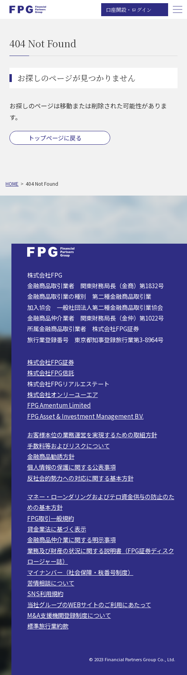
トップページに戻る (54, 137)
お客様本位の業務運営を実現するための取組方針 (92, 434)
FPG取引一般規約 (50, 518)
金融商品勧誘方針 (50, 456)
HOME (12, 183)
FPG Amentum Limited (59, 405)
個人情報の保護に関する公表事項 (71, 466)
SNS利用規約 (45, 593)
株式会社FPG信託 (50, 372)
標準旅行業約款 (48, 625)
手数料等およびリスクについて (68, 445)
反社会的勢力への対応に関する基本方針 (80, 478)
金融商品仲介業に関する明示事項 (71, 539)
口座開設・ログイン (129, 9)
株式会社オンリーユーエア (62, 394)
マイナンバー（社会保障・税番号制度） (80, 572)
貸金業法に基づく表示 (56, 528)
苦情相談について (50, 582)
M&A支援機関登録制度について (69, 615)
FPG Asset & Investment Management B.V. (85, 416)
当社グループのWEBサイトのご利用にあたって (89, 604)
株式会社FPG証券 (50, 362)
